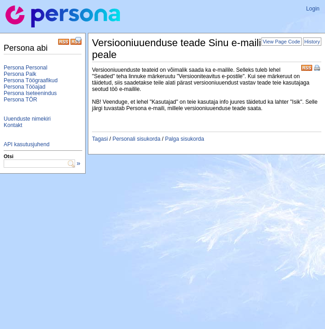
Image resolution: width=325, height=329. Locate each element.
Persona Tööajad (24, 87)
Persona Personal (25, 67)
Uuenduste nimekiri (27, 119)
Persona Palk (20, 74)
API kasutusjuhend (26, 144)
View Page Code (281, 41)
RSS (306, 67)
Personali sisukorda (137, 139)
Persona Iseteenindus (30, 93)
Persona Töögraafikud (31, 80)
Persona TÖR (20, 99)
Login (313, 8)
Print (317, 68)
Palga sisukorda (184, 139)
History (312, 41)
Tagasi (100, 139)
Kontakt (13, 125)
